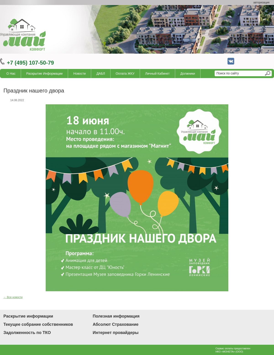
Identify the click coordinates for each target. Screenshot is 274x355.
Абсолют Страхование (116, 324)
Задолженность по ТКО (27, 332)
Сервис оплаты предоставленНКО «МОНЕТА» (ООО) (233, 350)
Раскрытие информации (44, 73)
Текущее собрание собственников (38, 324)
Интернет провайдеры (116, 332)
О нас (11, 73)
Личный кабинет (157, 73)
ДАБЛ (100, 73)
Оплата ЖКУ (125, 73)
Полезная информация (116, 316)
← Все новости (13, 297)
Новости (79, 73)
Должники (187, 73)
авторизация (261, 2)
